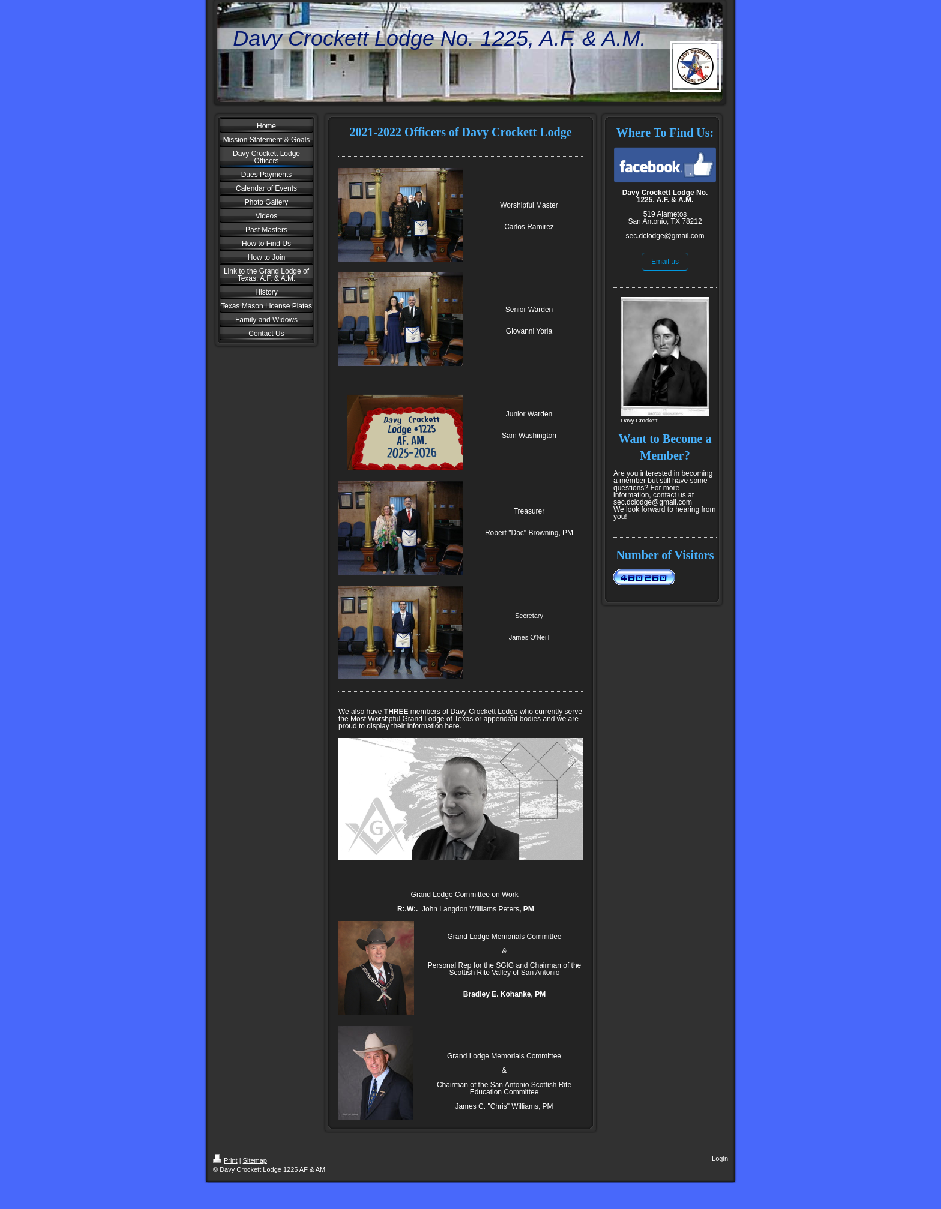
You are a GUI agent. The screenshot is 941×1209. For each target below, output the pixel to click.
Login (720, 1158)
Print (225, 1160)
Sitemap (255, 1160)
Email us (665, 261)
